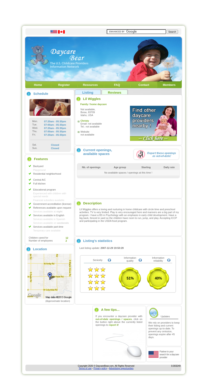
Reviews (114, 92)
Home (38, 85)
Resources (90, 85)
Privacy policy (100, 368)
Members (169, 85)
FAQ (117, 85)
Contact (143, 85)
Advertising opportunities (121, 368)
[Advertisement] (103, 12)
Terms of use (85, 368)
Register (64, 85)
